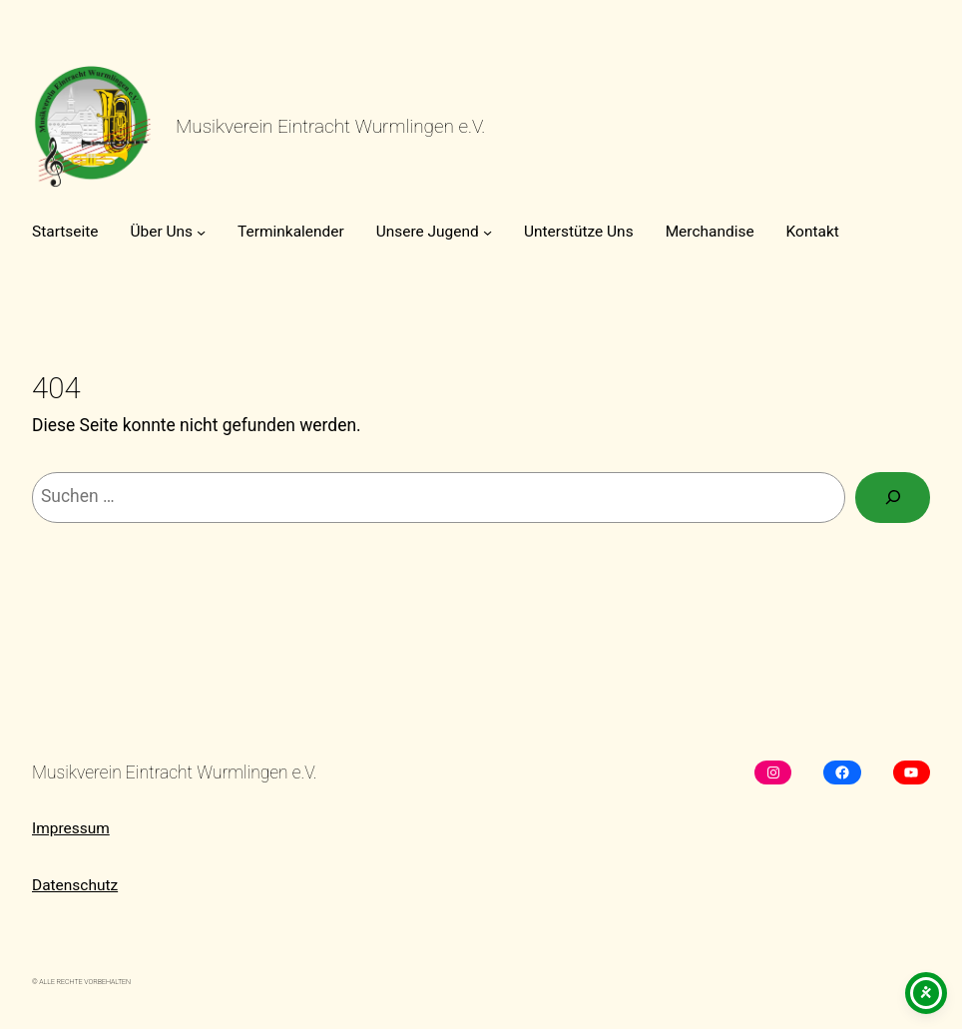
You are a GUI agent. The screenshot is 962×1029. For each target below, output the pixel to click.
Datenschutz (75, 885)
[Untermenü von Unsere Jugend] (487, 231)
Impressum (71, 828)
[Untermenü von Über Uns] (201, 231)
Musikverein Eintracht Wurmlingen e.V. (330, 126)
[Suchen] (892, 497)
